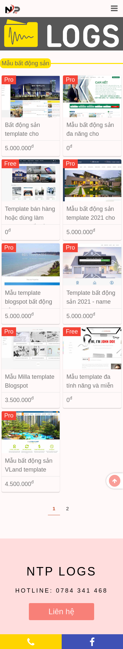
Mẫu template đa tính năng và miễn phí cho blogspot (89, 386)
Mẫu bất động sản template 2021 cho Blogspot (90, 218)
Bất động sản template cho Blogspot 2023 (24, 134)
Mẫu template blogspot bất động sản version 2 (28, 302)
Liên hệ (61, 611)
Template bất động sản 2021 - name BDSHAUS (90, 302)
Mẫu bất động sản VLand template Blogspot (28, 469)
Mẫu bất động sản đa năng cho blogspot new (90, 134)
